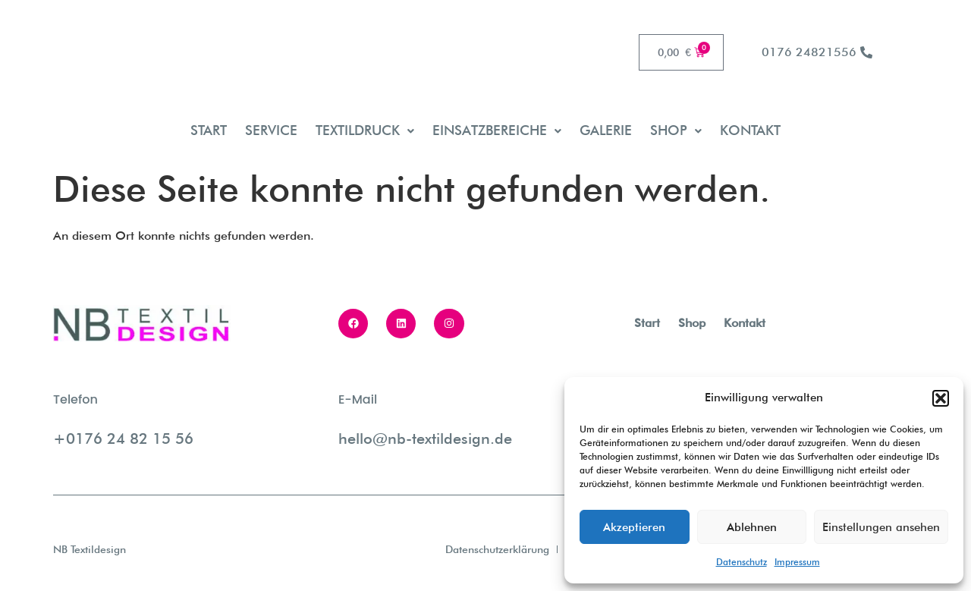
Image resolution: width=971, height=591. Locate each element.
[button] (940, 398)
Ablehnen (752, 527)
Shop (676, 130)
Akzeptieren (634, 527)
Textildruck (365, 130)
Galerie (606, 130)
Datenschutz (741, 561)
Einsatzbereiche (496, 130)
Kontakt (750, 130)
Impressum (797, 561)
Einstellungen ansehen (881, 527)
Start (208, 130)
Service (271, 130)
